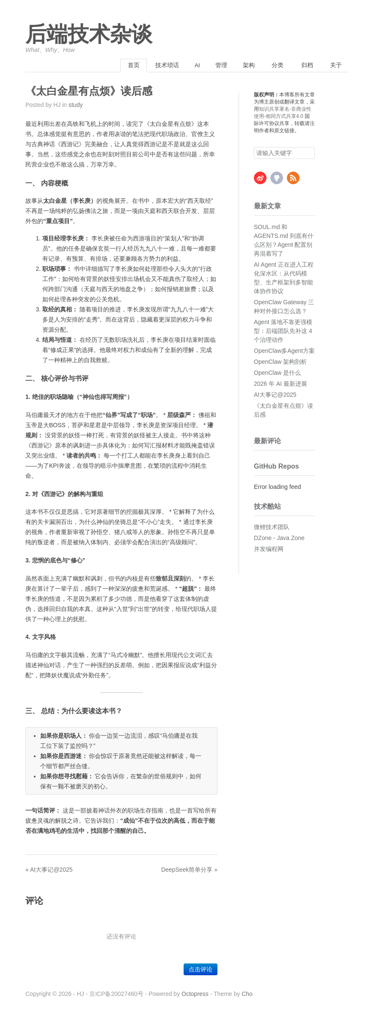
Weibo (260, 178)
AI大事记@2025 (275, 394)
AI (187, 65)
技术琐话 (155, 65)
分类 (274, 65)
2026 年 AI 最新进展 (280, 383)
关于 (335, 65)
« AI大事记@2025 (49, 869)
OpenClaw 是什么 (277, 372)
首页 (119, 65)
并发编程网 (268, 549)
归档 (305, 65)
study (75, 105)
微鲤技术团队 (271, 527)
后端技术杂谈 (88, 34)
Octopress (195, 994)
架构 (244, 65)
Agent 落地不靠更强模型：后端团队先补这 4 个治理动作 (283, 331)
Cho (247, 994)
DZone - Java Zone (279, 538)
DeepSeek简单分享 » (189, 869)
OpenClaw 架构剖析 (280, 361)
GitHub (276, 178)
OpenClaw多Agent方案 (284, 350)
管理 (214, 65)
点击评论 (200, 969)
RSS (293, 178)
